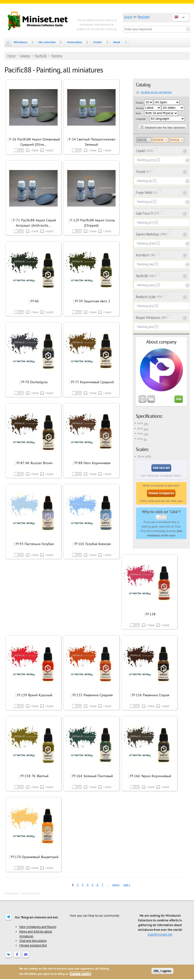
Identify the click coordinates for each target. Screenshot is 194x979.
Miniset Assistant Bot (33, 945)
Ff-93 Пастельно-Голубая (35, 544)
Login (128, 16)
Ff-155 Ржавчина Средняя (93, 695)
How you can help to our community (94, 915)
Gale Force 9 (144, 213)
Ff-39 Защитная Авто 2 (92, 301)
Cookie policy (80, 974)
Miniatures (20, 42)
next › (116, 884)
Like (163, 517)
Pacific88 (41, 56)
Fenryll (140, 171)
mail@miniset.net (160, 934)
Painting (56, 56)
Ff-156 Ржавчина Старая (150, 695)
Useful (97, 42)
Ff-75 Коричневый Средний (92, 382)
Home (11, 56)
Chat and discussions (33, 941)
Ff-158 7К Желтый (35, 776)
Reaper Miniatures (148, 317)
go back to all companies (156, 92)
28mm (140, 456)
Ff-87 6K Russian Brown (35, 463)
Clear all (141, 139)
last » (126, 884)
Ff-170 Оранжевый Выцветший (34, 857)
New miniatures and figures (37, 927)
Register (144, 16)
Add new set (161, 468)
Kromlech (142, 255)
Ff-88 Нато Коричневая (93, 463)
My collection (47, 42)
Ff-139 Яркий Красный (34, 695)
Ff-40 (35, 301)
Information (74, 42)
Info (178, 399)
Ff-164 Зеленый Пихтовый (92, 776)
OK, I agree (162, 971)
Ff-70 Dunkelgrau (34, 382)
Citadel (140, 150)
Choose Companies (161, 493)
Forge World (144, 192)
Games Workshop (147, 234)
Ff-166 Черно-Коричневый (150, 776)
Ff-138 (151, 614)
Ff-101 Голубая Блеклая (93, 544)
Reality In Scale (146, 296)
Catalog (25, 56)
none (140, 423)
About (116, 42)
